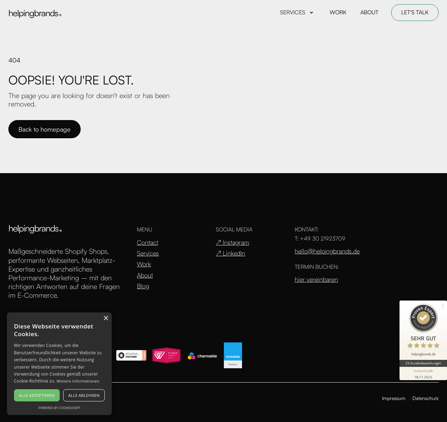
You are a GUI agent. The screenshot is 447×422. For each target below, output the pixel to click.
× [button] (105, 318)
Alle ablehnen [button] (84, 395)
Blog (143, 286)
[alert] (59, 363)
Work (144, 264)
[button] (298, 12)
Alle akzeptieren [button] (37, 395)
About (145, 275)
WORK (338, 12)
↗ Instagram (232, 242)
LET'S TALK (414, 12)
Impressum (393, 398)
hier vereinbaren (316, 279)
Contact (147, 242)
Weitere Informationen (78, 381)
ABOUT (369, 12)
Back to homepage (45, 129)
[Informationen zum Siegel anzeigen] (423, 373)
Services (148, 253)
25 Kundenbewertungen (423, 363)
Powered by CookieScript (59, 408)
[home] (34, 12)
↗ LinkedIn (230, 253)
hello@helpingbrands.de (327, 251)
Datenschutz (425, 398)
